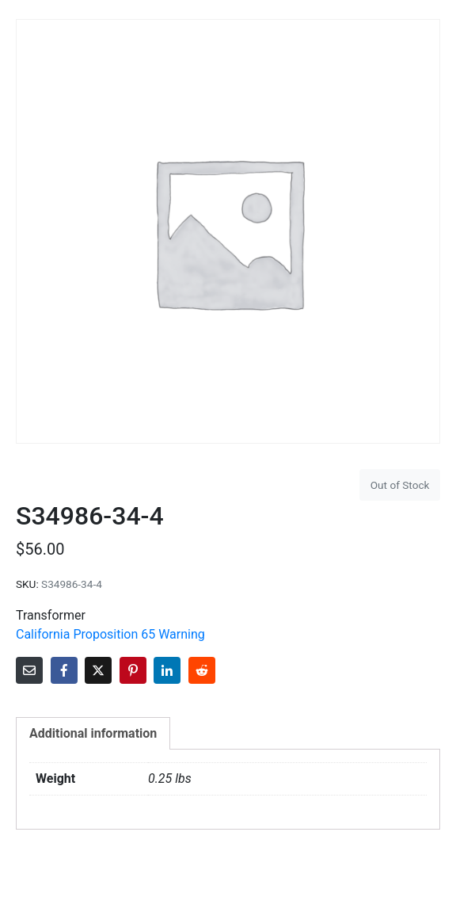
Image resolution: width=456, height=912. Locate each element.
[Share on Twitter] (98, 670)
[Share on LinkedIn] (167, 670)
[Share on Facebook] (64, 670)
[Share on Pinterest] (133, 670)
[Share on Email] (29, 670)
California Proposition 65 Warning (110, 634)
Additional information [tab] (93, 733)
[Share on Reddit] (201, 670)
